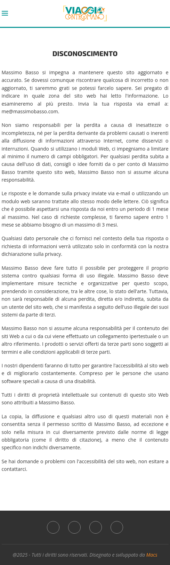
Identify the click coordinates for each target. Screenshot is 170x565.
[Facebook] (53, 527)
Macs (151, 554)
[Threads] (117, 527)
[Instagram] (74, 527)
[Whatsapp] (95, 527)
